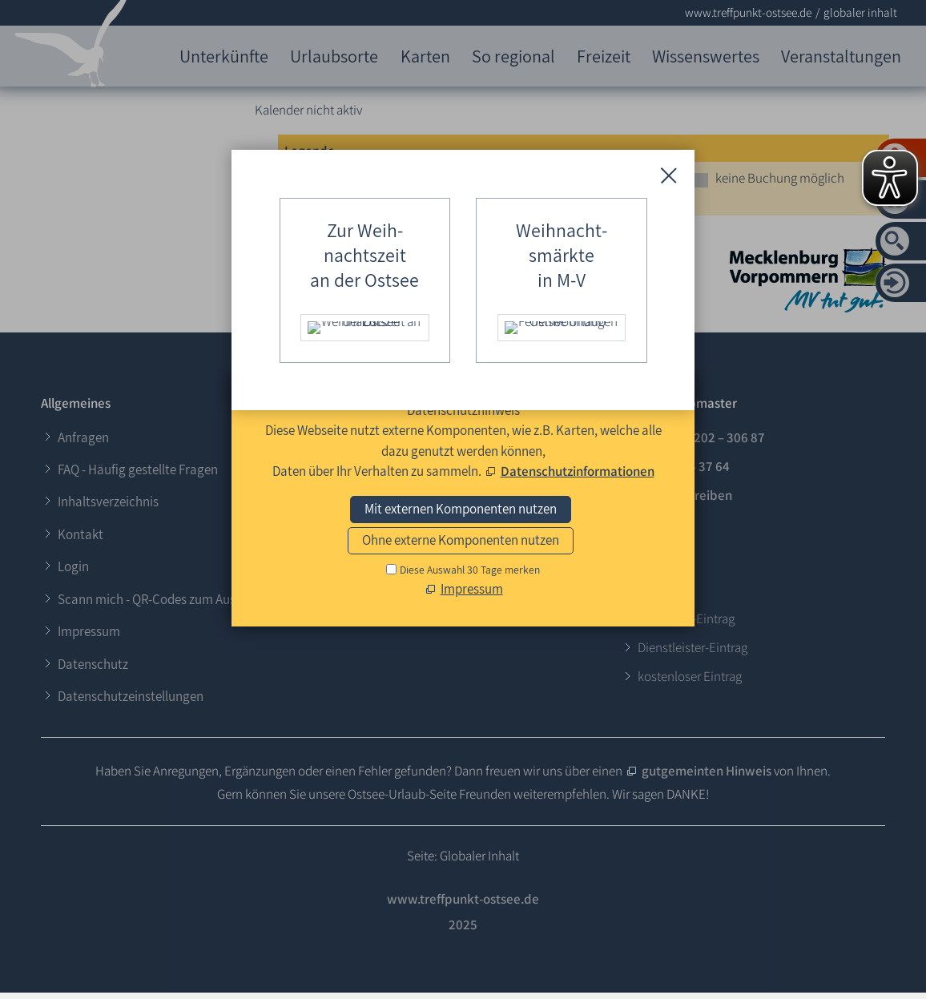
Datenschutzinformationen (577, 471)
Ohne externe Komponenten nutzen (460, 540)
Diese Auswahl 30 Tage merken (470, 569)
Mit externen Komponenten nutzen (460, 509)
